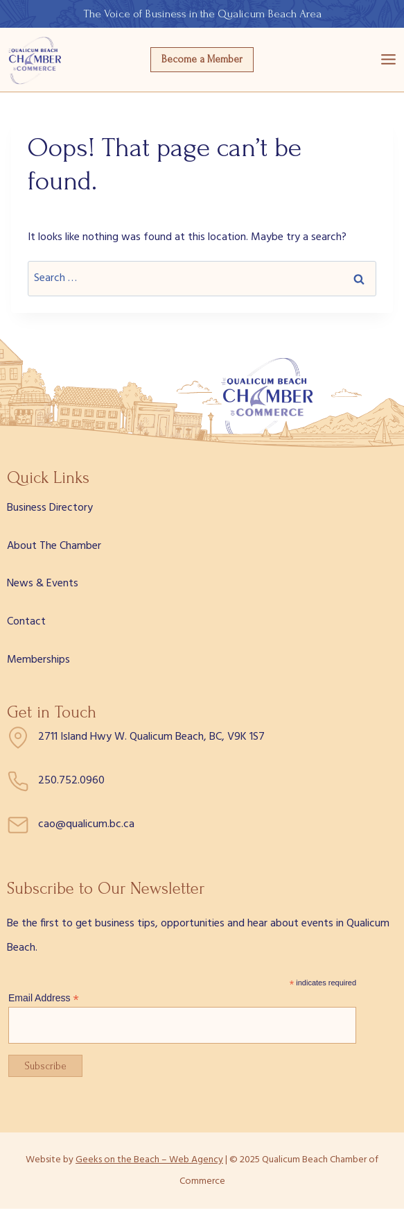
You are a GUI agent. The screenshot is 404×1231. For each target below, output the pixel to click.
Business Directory (50, 508)
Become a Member (202, 59)
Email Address (43, 998)
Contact (26, 622)
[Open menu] (388, 59)
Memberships (38, 660)
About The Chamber (54, 546)
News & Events (42, 584)
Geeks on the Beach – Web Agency (149, 1160)
